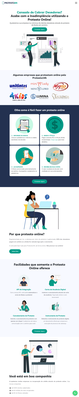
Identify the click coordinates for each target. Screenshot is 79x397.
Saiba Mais (15, 251)
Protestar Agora (39, 29)
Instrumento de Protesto (55, 316)
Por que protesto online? (26, 234)
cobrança (34, 23)
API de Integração (24, 289)
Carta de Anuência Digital (55, 289)
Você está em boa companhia (30, 376)
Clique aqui (54, 140)
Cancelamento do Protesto (23, 316)
